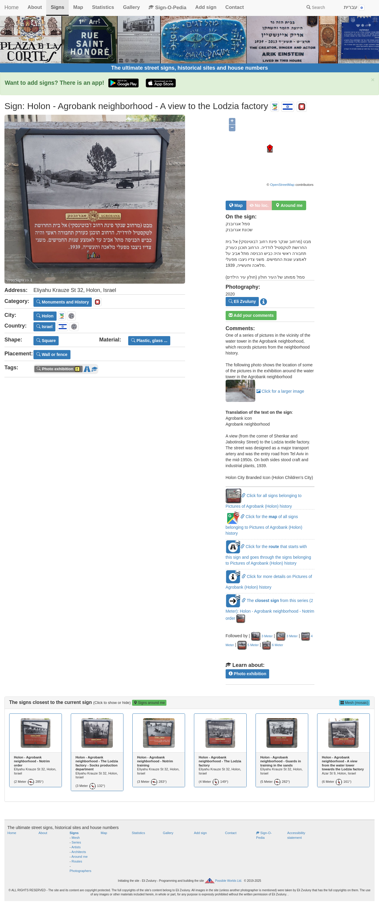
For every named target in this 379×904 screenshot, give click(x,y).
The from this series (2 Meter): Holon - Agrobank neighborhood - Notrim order (270, 609)
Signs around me (149, 703)
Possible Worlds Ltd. (228, 880)
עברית (354, 7)
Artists (76, 847)
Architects (78, 852)
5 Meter (248, 645)
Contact (234, 7)
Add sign (205, 7)
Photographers (80, 871)
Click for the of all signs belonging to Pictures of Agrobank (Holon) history (264, 525)
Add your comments (251, 315)
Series (76, 842)
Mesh (76, 837)
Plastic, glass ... (149, 340)
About (35, 7)
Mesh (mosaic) (354, 703)
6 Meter (272, 645)
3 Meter (262, 636)
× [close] (373, 79)
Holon (45, 316)
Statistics (103, 7)
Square (46, 340)
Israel (44, 326)
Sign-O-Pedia (167, 7)
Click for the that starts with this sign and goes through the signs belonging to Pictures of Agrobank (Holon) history (268, 555)
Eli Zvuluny (242, 301)
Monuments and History (62, 302)
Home (11, 7)
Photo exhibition (247, 673)
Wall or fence (52, 354)
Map (78, 7)
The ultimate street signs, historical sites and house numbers (189, 68)
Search (315, 7)
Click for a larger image (265, 391)
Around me (79, 856)
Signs (57, 7)
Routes (77, 861)
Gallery (131, 7)
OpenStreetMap (282, 184)
